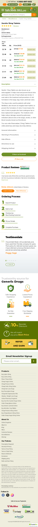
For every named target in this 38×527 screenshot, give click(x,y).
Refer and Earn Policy (7, 461)
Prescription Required (8, 444)
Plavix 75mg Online (7, 379)
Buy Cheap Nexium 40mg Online (11, 413)
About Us (4, 425)
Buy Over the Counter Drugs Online (11, 401)
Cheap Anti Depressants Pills (10, 393)
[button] (33, 525)
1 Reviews (16, 26)
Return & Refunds (6, 453)
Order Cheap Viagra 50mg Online (11, 415)
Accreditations (6, 434)
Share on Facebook (19, 154)
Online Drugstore (6, 422)
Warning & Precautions (10, 135)
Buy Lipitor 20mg (6, 374)
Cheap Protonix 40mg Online (9, 410)
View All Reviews (21, 191)
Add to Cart (31, 49)
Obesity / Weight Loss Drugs (10, 396)
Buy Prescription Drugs (8, 391)
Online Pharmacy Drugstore (9, 398)
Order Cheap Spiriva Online (9, 403)
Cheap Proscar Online (8, 384)
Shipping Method (8, 148)
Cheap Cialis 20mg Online (9, 386)
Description (6, 84)
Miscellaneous (13, 18)
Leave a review (7, 191)
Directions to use (8, 144)
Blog (3, 427)
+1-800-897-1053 (24, 2)
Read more (5, 180)
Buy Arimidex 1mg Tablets (9, 408)
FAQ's (3, 430)
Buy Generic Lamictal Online (9, 405)
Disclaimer (5, 456)
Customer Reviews (7, 432)
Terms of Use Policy (7, 449)
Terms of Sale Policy (7, 451)
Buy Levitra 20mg (6, 376)
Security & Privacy (6, 446)
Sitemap (4, 437)
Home (4, 18)
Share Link (19, 159)
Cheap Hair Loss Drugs (8, 389)
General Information (9, 130)
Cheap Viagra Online (7, 381)
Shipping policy (6, 458)
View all (11, 264)
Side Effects (6, 139)
